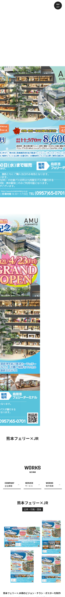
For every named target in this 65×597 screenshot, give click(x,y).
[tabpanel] (32, 224)
